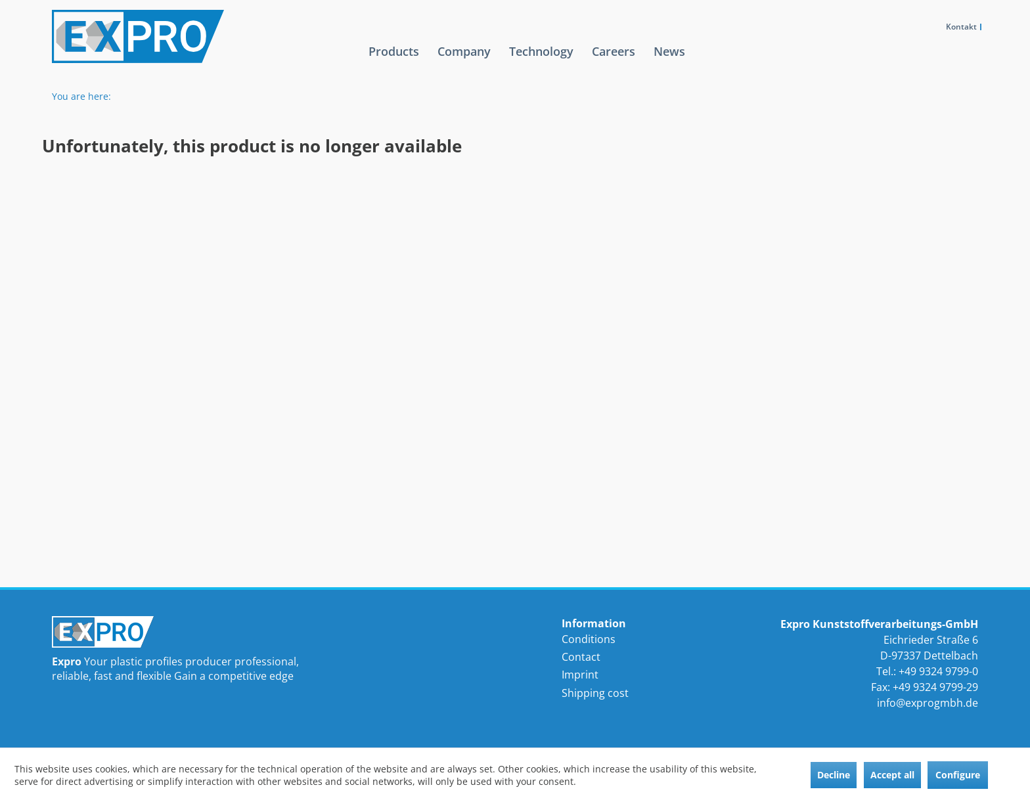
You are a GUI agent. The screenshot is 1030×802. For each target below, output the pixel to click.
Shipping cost (595, 693)
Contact (581, 657)
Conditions (589, 639)
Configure (957, 775)
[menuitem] (393, 61)
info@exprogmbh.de (927, 703)
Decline (833, 775)
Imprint (580, 674)
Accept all (892, 775)
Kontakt (961, 26)
